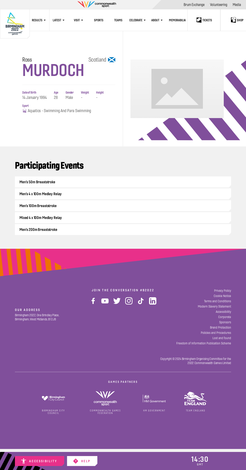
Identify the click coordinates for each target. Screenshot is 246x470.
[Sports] (98, 20)
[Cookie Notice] (222, 296)
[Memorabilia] (177, 20)
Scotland (101, 60)
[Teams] (118, 20)
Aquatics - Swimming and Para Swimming (56, 111)
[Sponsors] (225, 322)
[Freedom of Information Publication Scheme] (203, 343)
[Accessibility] (39, 461)
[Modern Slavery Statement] (214, 306)
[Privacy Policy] (222, 290)
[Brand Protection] (220, 327)
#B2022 (147, 290)
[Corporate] (224, 317)
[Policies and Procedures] (216, 332)
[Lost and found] (222, 338)
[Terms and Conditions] (217, 301)
